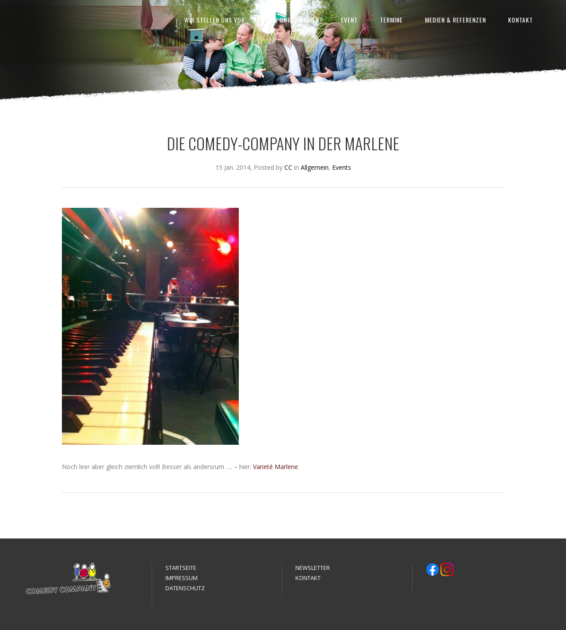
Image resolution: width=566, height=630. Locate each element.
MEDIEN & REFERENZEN (455, 19)
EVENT (349, 19)
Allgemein (315, 167)
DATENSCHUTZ (185, 588)
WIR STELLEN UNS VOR (214, 19)
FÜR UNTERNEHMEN (293, 19)
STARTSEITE (180, 568)
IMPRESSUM (181, 578)
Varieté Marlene (275, 466)
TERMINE (391, 19)
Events (341, 167)
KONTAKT (520, 19)
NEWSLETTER (312, 568)
